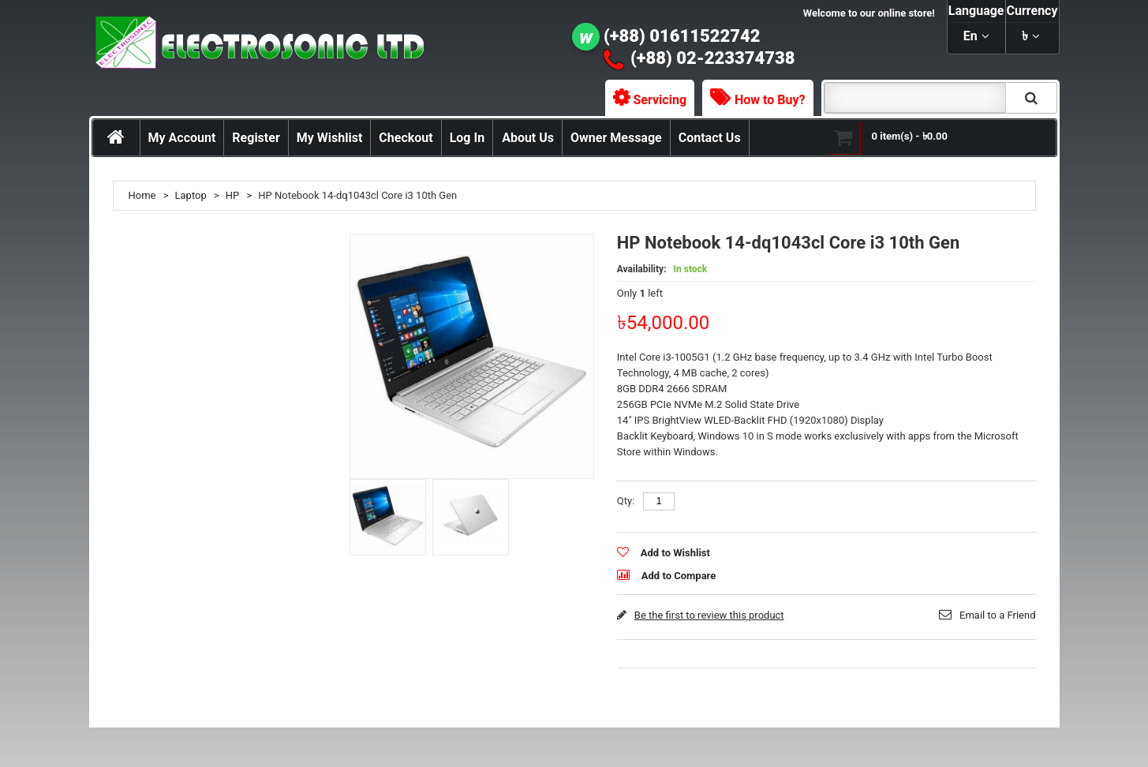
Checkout (405, 137)
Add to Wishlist (675, 553)
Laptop (191, 195)
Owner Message (616, 137)
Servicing (660, 99)
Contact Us (710, 137)
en (970, 35)
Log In (467, 137)
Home (142, 195)
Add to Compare (678, 576)
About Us (528, 137)
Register (255, 137)
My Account (182, 137)
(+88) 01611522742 (682, 36)
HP (232, 195)
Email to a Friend (997, 615)
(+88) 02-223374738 (712, 58)
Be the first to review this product (709, 615)
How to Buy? (770, 99)
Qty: (626, 501)
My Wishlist (330, 137)
